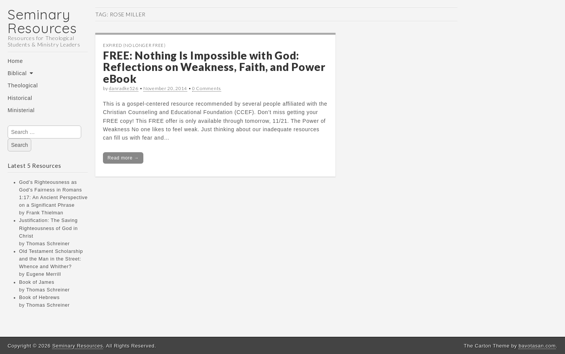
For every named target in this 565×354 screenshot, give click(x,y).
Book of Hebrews (39, 297)
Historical (20, 98)
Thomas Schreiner (48, 243)
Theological (23, 85)
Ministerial (21, 110)
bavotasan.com (536, 346)
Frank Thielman (44, 213)
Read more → (123, 158)
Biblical (17, 73)
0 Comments (206, 88)
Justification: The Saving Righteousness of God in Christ (48, 228)
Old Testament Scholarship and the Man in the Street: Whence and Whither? (51, 259)
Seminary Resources (42, 21)
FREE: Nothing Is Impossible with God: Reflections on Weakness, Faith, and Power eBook (214, 67)
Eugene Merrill (43, 274)
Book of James (36, 282)
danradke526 (123, 88)
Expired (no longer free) (134, 45)
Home (15, 61)
